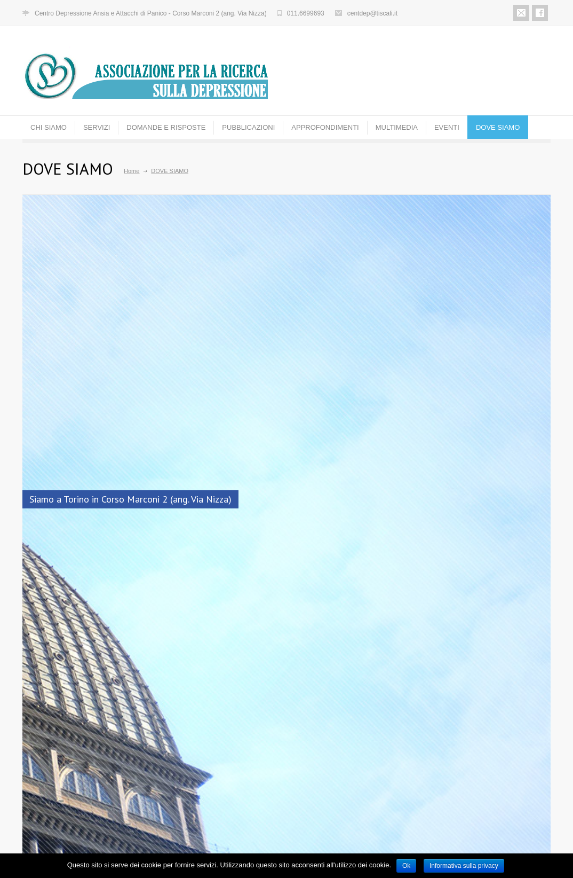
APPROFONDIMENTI (325, 127)
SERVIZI (96, 127)
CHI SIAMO (48, 127)
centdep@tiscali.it (372, 13)
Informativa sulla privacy (463, 865)
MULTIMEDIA (397, 127)
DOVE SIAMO (498, 127)
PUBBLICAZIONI (248, 127)
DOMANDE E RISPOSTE (165, 127)
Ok (406, 865)
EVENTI (446, 127)
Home (131, 171)
